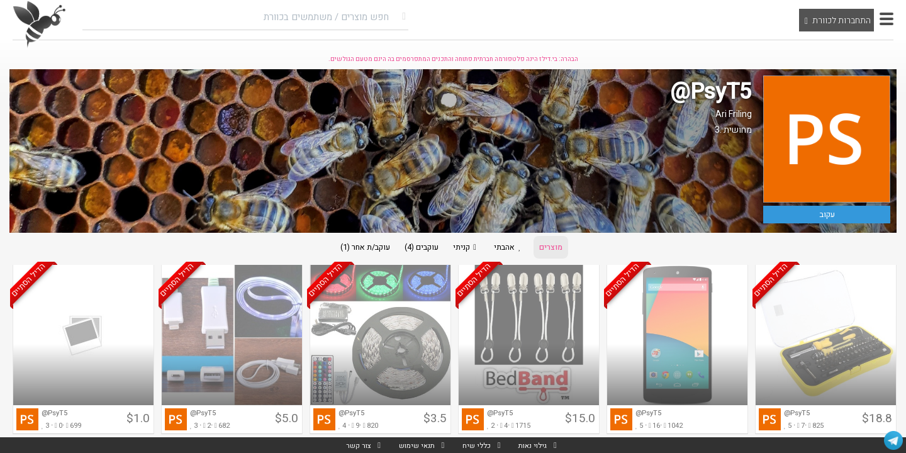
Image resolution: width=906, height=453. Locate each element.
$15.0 (580, 422)
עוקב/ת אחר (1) (355, 249)
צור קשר (353, 445)
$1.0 (138, 422)
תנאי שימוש (413, 445)
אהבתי (515, 249)
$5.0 (286, 422)
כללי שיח (476, 445)
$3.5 (435, 422)
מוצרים (561, 249)
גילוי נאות (536, 445)
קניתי (467, 249)
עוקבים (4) (417, 249)
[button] (886, 19)
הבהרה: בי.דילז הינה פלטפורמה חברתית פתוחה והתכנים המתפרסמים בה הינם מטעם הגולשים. (453, 59)
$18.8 (877, 422)
